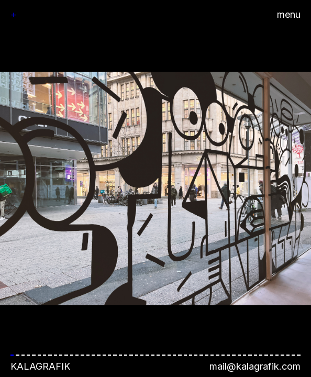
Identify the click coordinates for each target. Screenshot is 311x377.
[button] (155, 188)
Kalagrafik (40, 366)
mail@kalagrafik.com (255, 366)
